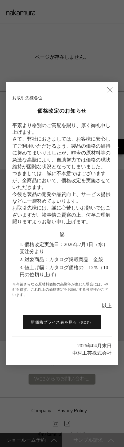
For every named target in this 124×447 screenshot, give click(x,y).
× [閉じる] (110, 89)
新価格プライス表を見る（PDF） (62, 322)
